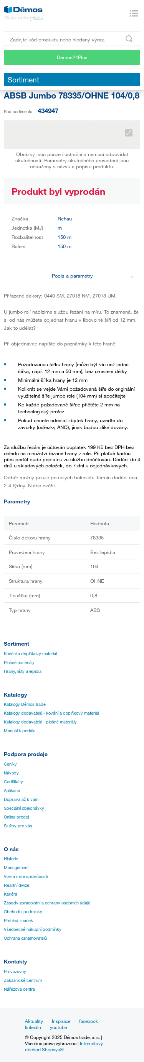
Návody (11, 773)
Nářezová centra (19, 989)
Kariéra (10, 894)
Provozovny (15, 971)
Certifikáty (13, 781)
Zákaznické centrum (23, 980)
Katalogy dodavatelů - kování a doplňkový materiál (51, 713)
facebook (88, 1021)
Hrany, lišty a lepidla (22, 671)
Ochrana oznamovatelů (25, 938)
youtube (58, 1027)
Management (16, 867)
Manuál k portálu (19, 730)
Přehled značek (18, 920)
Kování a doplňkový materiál (30, 653)
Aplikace (12, 790)
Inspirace (61, 1021)
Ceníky (10, 764)
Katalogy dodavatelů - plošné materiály (40, 722)
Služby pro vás (18, 826)
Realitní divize (16, 885)
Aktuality (34, 1021)
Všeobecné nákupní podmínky (32, 929)
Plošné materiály (19, 662)
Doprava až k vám (21, 799)
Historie (11, 858)
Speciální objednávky (24, 808)
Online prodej (16, 817)
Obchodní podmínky (23, 911)
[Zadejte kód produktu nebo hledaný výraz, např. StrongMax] (72, 38)
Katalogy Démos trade (25, 704)
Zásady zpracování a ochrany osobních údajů (47, 903)
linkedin (33, 1027)
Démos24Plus (72, 57)
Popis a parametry (93, 276)
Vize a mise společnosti (26, 876)
